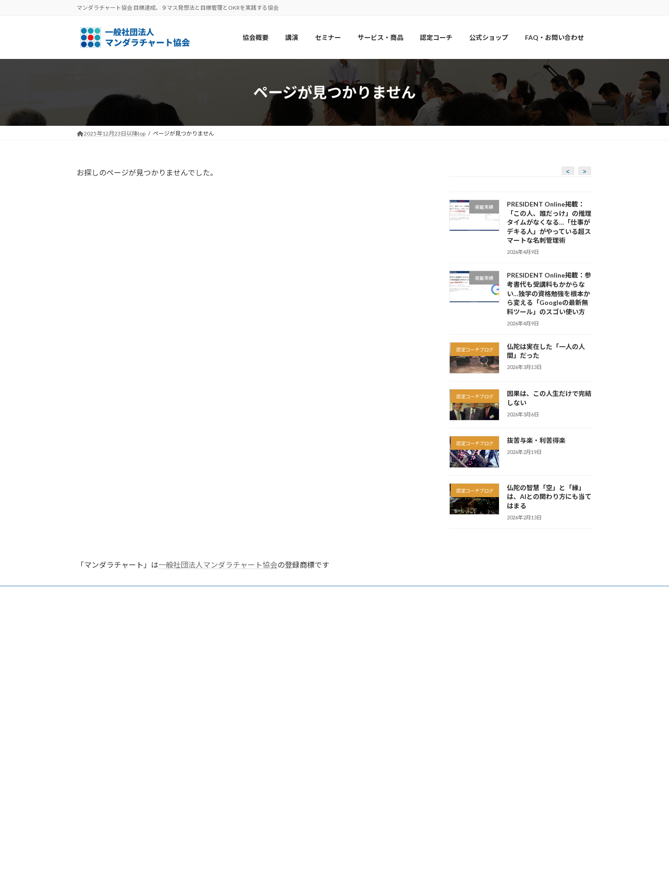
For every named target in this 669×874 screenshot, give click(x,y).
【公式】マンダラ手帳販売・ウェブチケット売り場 (317, 749)
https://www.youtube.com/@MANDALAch (481, 788)
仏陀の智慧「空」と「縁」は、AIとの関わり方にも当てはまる (549, 497)
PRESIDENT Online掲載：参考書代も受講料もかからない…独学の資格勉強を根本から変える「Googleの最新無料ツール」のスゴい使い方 (549, 294)
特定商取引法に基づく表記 (286, 773)
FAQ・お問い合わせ (110, 594)
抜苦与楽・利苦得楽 (536, 441)
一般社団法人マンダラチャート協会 (217, 564)
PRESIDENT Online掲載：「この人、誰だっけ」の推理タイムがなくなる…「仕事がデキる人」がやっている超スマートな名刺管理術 (549, 222)
